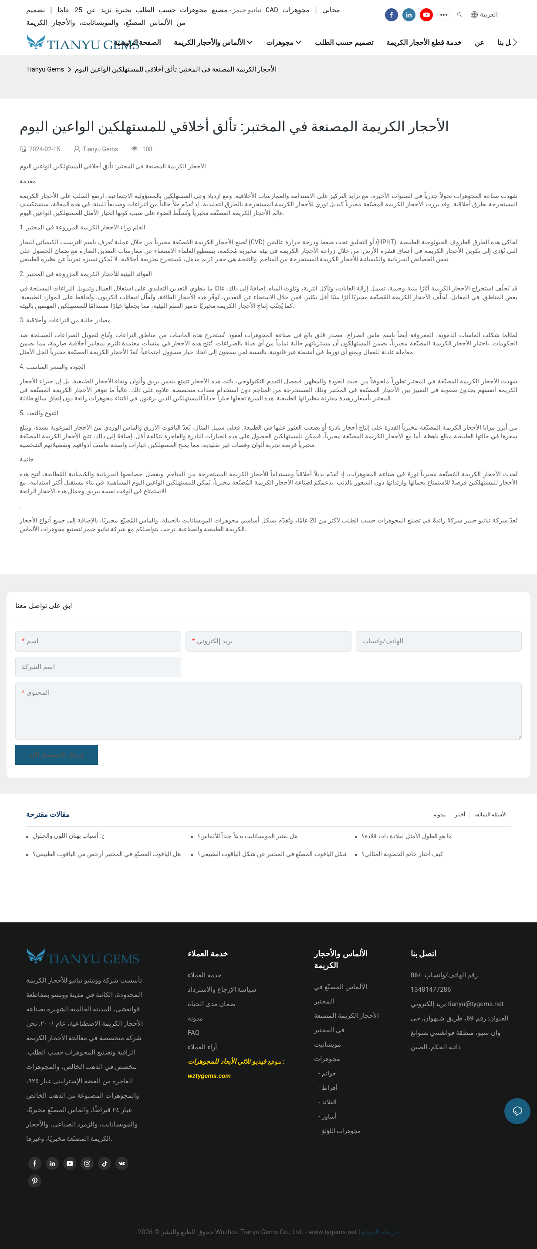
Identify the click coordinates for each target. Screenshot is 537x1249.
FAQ (193, 1033)
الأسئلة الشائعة (490, 815)
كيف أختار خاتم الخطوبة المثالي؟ (402, 853)
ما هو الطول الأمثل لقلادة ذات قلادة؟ (406, 836)
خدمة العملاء (205, 975)
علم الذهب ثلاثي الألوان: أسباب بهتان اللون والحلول (68, 836)
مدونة (440, 815)
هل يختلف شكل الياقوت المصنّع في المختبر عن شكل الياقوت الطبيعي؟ (272, 853)
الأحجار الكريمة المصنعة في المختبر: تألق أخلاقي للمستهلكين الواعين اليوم (176, 70)
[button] (515, 42)
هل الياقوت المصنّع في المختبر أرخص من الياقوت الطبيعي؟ (107, 853)
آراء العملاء (202, 1047)
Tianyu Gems (45, 70)
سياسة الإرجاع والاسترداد (222, 989)
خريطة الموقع (379, 1232)
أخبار (460, 815)
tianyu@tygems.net (475, 1004)
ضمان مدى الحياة (212, 1004)
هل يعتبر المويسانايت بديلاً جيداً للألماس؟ (247, 836)
